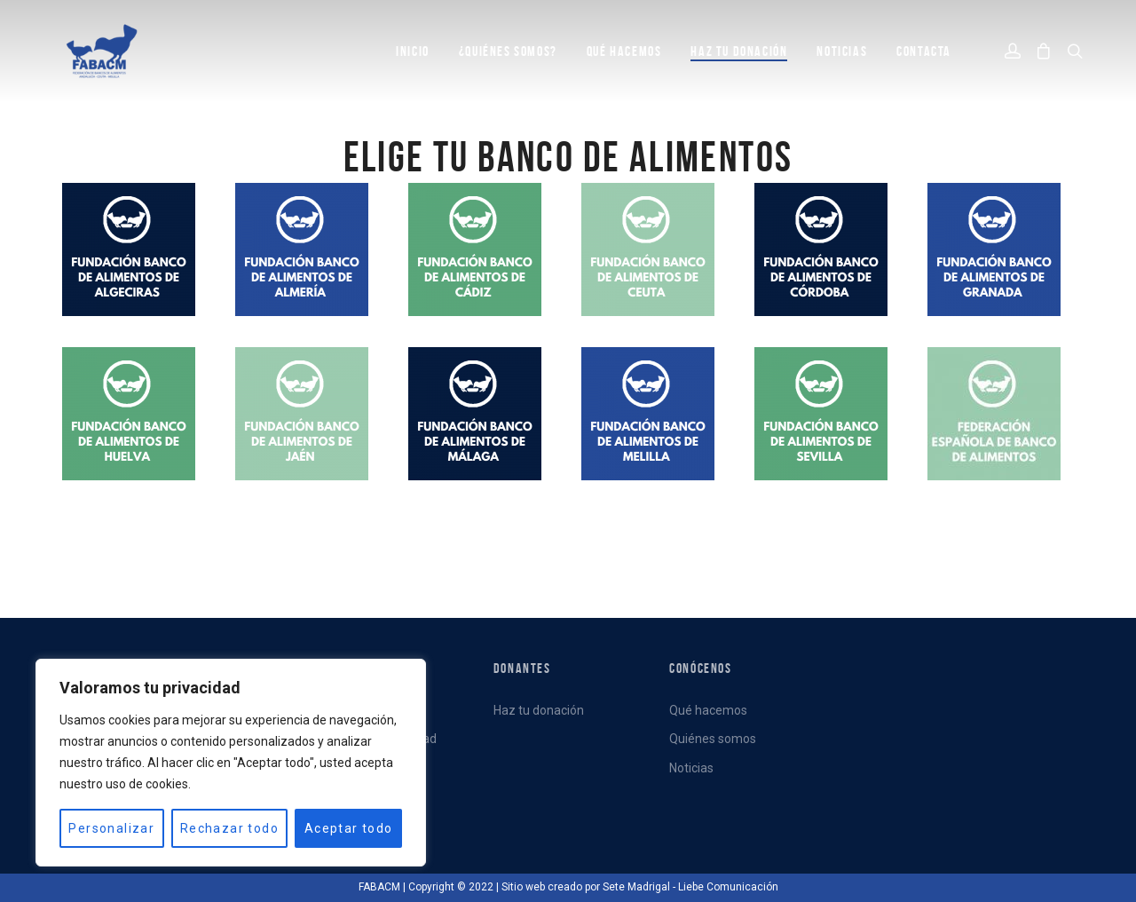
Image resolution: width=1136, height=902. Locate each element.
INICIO (413, 51)
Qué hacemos (708, 710)
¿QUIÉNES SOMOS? (508, 51)
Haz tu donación (738, 51)
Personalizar (111, 828)
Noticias (691, 768)
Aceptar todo (348, 828)
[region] (231, 762)
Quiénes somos (712, 739)
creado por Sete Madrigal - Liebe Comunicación (663, 887)
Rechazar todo (229, 828)
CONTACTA (923, 51)
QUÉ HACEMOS (624, 51)
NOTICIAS (841, 51)
